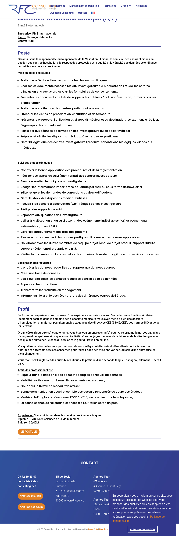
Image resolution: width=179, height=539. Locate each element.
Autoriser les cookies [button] (142, 529)
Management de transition (84, 6)
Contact (82, 13)
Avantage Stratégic (30, 495)
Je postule (29, 429)
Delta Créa (93, 529)
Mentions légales (107, 529)
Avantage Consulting (62, 13)
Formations (109, 6)
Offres (124, 6)
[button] (130, 521)
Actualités (141, 6)
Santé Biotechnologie (31, 25)
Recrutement (57, 6)
